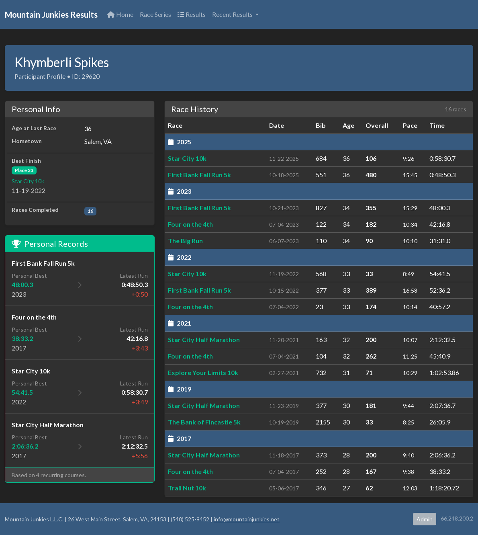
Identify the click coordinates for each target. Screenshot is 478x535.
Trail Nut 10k (187, 488)
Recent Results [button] (233, 14)
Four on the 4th (190, 224)
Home (120, 14)
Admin (425, 519)
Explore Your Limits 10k (203, 372)
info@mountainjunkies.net (247, 519)
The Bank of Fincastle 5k (204, 422)
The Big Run (185, 240)
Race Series (155, 14)
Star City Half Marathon (204, 339)
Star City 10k (28, 181)
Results (192, 14)
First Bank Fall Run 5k (199, 174)
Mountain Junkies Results (51, 14)
